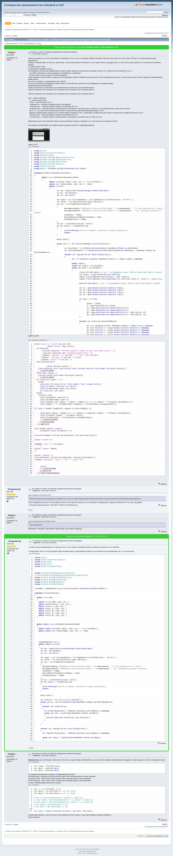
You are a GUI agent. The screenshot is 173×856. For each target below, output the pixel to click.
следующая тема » (163, 33)
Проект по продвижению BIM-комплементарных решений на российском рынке (141, 17)
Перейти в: (141, 836)
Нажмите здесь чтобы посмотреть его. (102, 47)
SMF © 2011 (86, 849)
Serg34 (11, 52)
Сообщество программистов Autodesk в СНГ (34, 5)
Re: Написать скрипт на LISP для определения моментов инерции (56, 489)
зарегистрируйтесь (44, 12)
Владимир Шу (14, 489)
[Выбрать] (36, 146)
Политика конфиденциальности (87, 851)
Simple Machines (94, 849)
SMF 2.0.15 (79, 849)
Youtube (30, 510)
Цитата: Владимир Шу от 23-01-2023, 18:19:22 (41, 521)
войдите (32, 12)
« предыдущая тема (150, 33)
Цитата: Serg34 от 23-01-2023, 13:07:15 (39, 495)
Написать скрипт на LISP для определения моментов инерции (54, 52)
